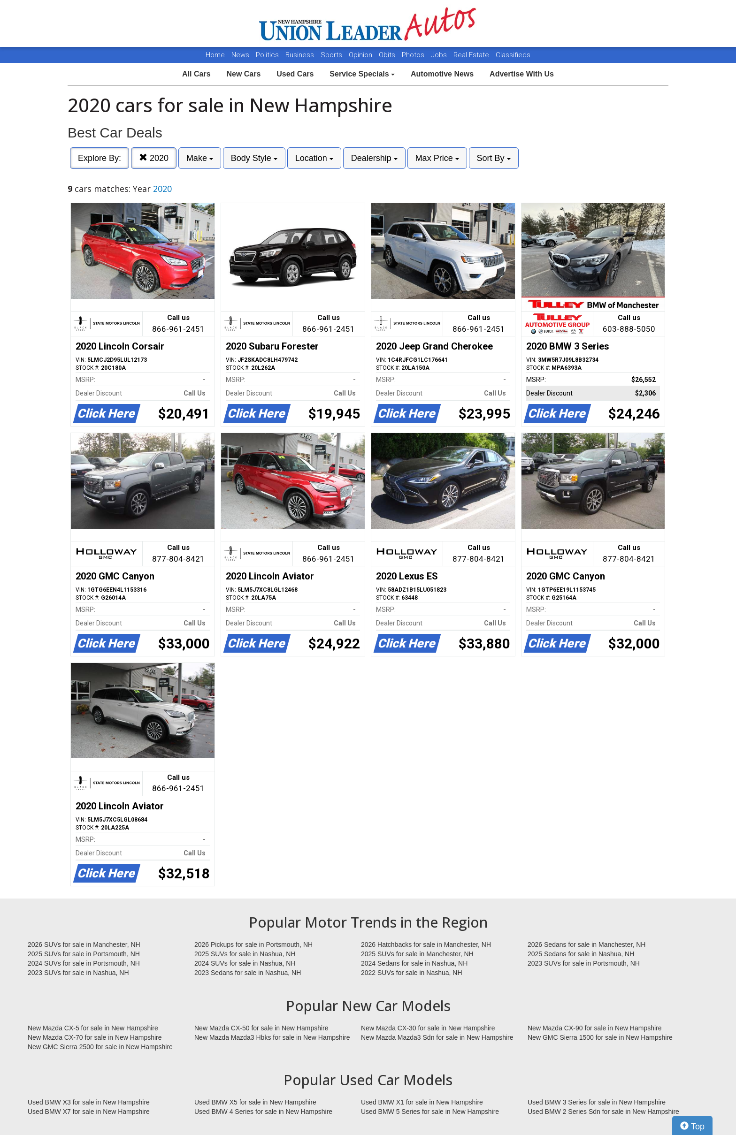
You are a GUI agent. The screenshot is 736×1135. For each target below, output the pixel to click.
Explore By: (99, 158)
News (240, 55)
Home (215, 55)
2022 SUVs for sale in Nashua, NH (411, 972)
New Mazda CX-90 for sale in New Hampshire (595, 1028)
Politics (267, 55)
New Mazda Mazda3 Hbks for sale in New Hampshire (272, 1037)
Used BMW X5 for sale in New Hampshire (255, 1102)
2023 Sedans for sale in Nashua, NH (247, 972)
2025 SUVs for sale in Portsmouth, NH (84, 954)
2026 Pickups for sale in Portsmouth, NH (253, 944)
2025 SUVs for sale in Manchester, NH (417, 954)
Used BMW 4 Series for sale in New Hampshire (263, 1111)
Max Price (437, 158)
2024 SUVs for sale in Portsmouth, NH (84, 963)
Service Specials (362, 74)
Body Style (254, 158)
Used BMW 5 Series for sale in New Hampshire (430, 1111)
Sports (332, 55)
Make (199, 158)
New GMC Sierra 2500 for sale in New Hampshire (100, 1047)
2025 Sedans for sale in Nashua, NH (581, 954)
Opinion (361, 55)
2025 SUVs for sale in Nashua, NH (245, 954)
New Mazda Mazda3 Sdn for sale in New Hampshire (437, 1037)
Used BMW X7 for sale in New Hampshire (89, 1111)
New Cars (243, 74)
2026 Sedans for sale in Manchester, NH (586, 944)
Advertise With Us (522, 74)
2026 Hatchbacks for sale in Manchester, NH (426, 944)
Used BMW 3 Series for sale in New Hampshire (597, 1102)
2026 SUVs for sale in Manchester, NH (84, 944)
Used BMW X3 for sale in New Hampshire (89, 1102)
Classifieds (513, 55)
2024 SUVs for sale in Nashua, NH (245, 963)
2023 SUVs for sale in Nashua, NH (78, 972)
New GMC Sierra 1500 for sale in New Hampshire (600, 1037)
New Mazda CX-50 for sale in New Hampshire (261, 1028)
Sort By (494, 158)
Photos (414, 55)
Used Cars (295, 74)
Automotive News (442, 74)
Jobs (440, 55)
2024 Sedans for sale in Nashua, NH (414, 963)
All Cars (196, 74)
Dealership (374, 158)
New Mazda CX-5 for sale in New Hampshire (93, 1028)
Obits (388, 55)
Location (314, 158)
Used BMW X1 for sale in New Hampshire (422, 1102)
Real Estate (472, 55)
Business (300, 55)
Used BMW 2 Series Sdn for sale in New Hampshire (603, 1111)
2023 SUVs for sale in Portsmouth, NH (584, 963)
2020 (154, 158)
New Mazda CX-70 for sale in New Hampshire (95, 1037)
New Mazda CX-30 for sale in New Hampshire (428, 1028)
